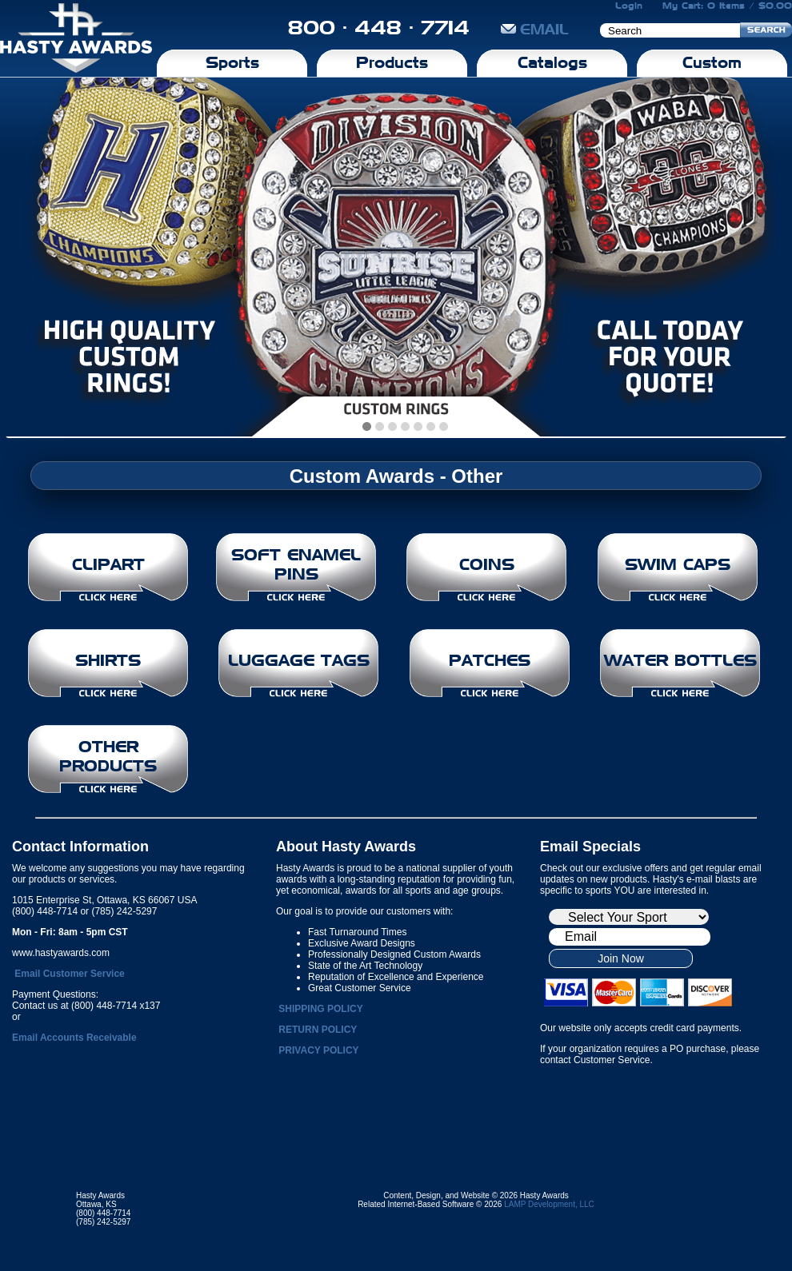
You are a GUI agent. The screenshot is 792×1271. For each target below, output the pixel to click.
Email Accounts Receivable (74, 1037)
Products (392, 62)
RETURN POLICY (317, 1029)
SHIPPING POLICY (320, 1008)
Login (628, 5)
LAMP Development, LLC (549, 1204)
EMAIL (535, 29)
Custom (712, 62)
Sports (232, 62)
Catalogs (552, 62)
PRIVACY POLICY (318, 1050)
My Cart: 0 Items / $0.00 (727, 5)
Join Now (621, 958)
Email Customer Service (69, 973)
